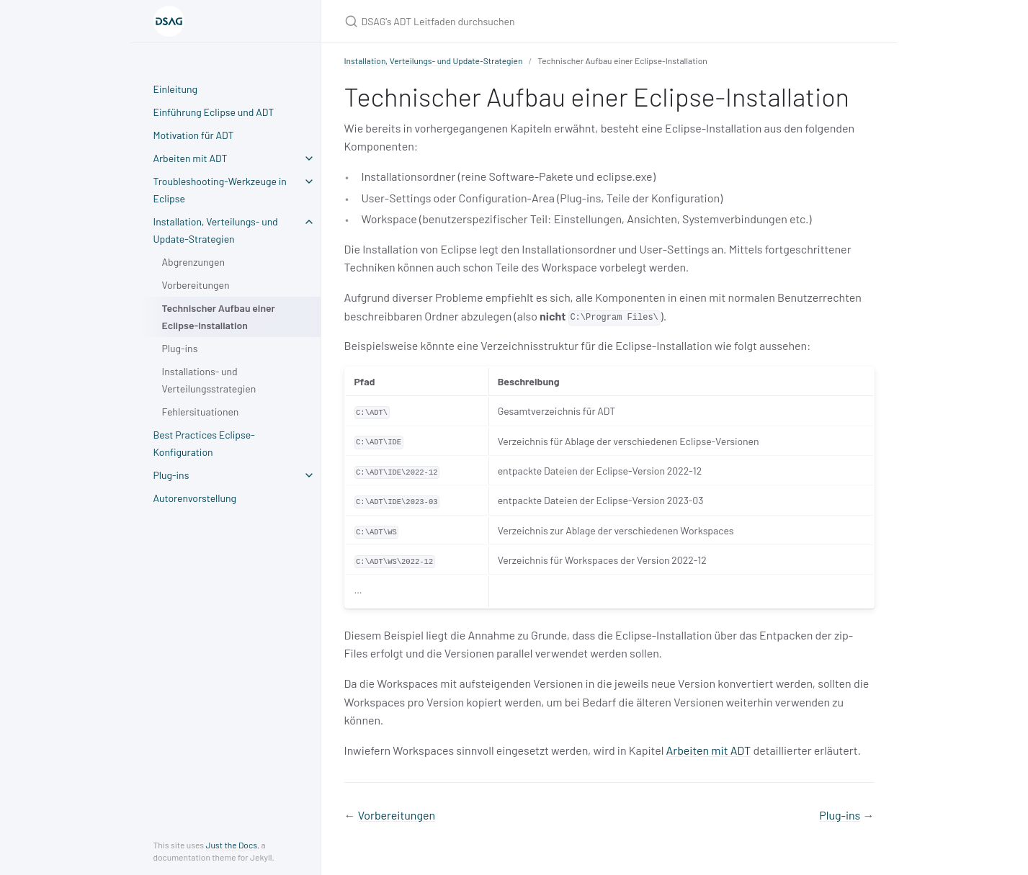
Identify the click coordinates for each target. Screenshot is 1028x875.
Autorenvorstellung (195, 498)
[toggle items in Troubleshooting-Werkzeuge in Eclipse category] (309, 181)
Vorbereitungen (196, 285)
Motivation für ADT (193, 135)
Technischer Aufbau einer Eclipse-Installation (218, 316)
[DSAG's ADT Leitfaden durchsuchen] (514, 21)
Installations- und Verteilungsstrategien (209, 380)
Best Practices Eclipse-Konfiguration (204, 443)
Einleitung (175, 89)
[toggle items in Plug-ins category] (309, 475)
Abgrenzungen (193, 262)
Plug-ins (180, 348)
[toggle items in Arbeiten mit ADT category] (309, 158)
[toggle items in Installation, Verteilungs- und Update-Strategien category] (309, 221)
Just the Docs (231, 845)
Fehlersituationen (200, 411)
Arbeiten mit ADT (190, 158)
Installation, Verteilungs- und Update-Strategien (215, 230)
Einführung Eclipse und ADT (213, 112)
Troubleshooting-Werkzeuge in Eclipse (220, 190)
